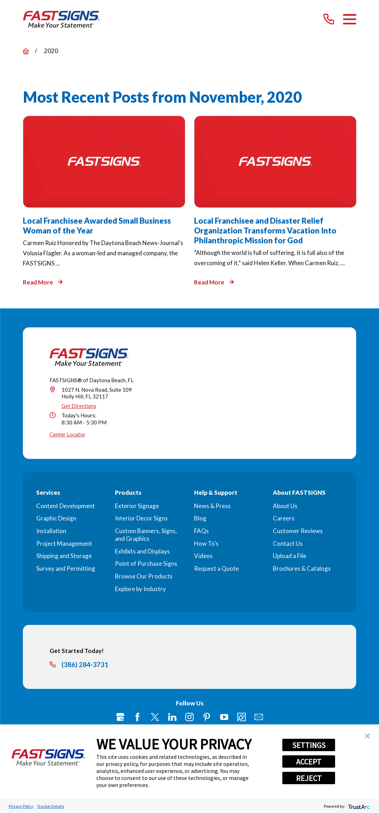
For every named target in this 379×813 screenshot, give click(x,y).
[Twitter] (155, 717)
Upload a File (289, 555)
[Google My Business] (120, 717)
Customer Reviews (298, 530)
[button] (367, 736)
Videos (203, 555)
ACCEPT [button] (308, 762)
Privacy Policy (21, 806)
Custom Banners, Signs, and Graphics (146, 534)
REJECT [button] (309, 778)
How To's (206, 543)
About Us (285, 506)
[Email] (259, 717)
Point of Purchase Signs (146, 563)
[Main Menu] (349, 19)
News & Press (212, 506)
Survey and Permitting (65, 568)
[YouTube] (224, 717)
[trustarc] (358, 806)
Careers (283, 518)
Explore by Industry (140, 589)
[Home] (61, 19)
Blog (200, 518)
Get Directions (79, 406)
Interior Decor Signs (141, 518)
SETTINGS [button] (309, 745)
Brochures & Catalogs (302, 568)
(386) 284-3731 (85, 664)
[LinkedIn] (172, 717)
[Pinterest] (207, 717)
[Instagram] (189, 717)
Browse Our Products (144, 576)
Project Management (64, 543)
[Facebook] (137, 717)
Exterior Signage (137, 506)
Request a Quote (216, 568)
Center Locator (67, 434)
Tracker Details (50, 806)
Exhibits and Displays (142, 551)
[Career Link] (241, 717)
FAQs (201, 530)
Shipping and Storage (64, 555)
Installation (51, 530)
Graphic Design (56, 518)
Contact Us (288, 543)
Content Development (65, 506)
